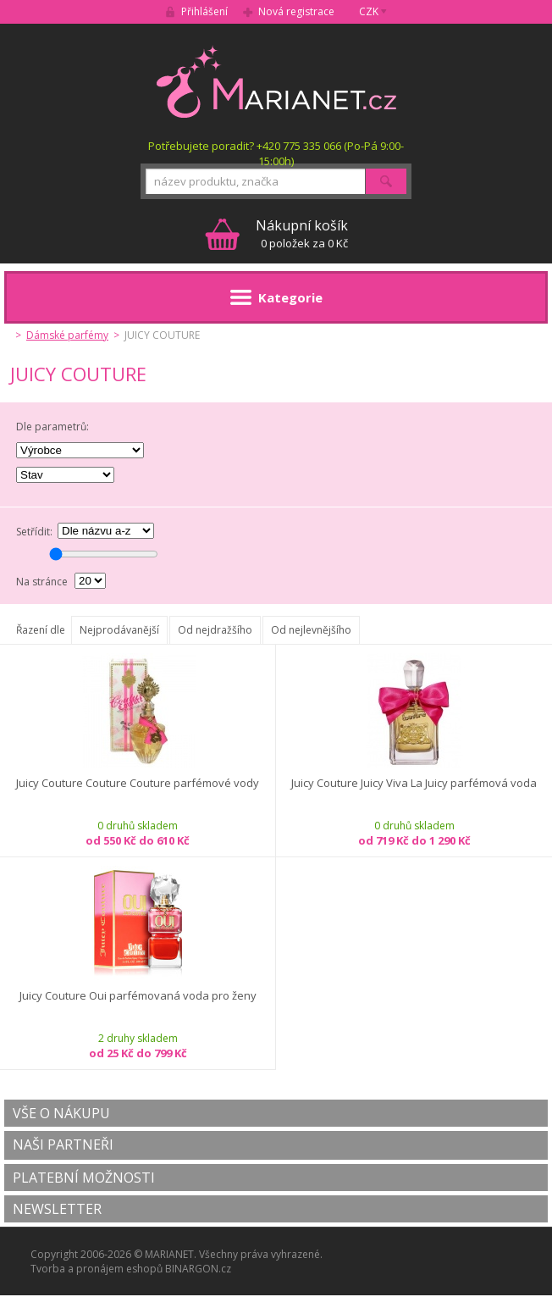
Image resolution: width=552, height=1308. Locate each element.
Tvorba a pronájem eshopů (96, 1268)
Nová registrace (296, 11)
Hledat (386, 181)
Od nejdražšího (215, 630)
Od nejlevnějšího (311, 630)
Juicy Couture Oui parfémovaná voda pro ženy (138, 996)
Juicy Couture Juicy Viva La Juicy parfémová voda (414, 783)
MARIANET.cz (276, 81)
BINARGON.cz (198, 1268)
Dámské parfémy (67, 335)
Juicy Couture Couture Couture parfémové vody (137, 783)
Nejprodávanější (119, 630)
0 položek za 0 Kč (302, 233)
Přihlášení (204, 11)
